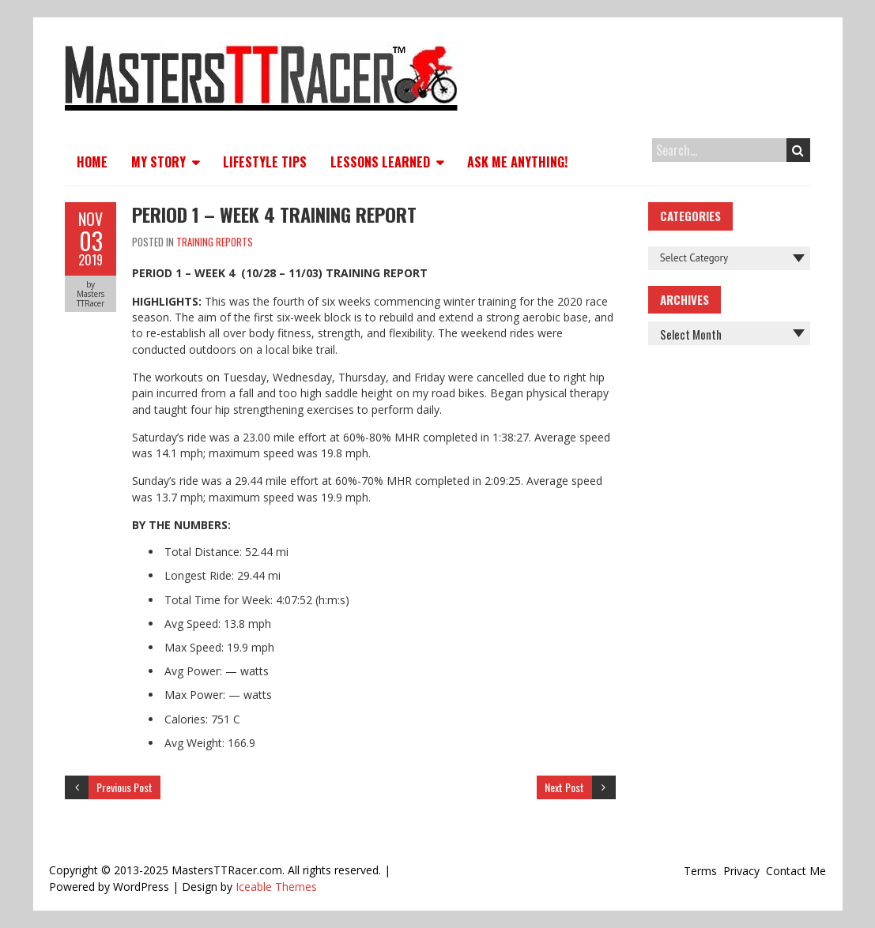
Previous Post (124, 787)
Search (798, 150)
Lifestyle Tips (265, 161)
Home (92, 161)
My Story (158, 161)
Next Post (564, 787)
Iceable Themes (276, 886)
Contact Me (796, 870)
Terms (700, 870)
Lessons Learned (380, 161)
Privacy (741, 870)
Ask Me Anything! (517, 161)
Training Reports (214, 242)
